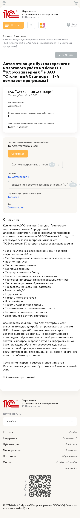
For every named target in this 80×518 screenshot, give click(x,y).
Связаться (18, 153)
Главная (7, 36)
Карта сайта (71, 468)
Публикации (11, 444)
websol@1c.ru (23, 508)
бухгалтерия (16, 207)
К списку (67, 55)
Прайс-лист (71, 444)
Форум (7, 462)
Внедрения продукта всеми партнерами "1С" (42, 184)
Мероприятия (12, 450)
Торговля (13, 197)
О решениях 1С (70, 438)
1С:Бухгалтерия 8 (18, 177)
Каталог (8, 432)
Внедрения (20, 36)
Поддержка (71, 450)
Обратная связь (69, 456)
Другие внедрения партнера (33, 164)
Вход (74, 24)
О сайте (73, 432)
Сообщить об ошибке (66, 462)
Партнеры (9, 456)
